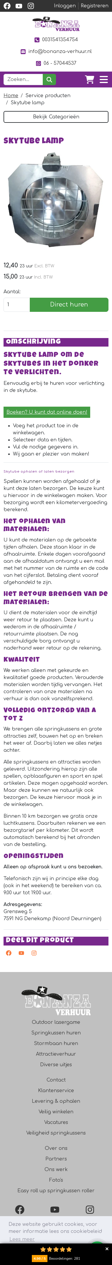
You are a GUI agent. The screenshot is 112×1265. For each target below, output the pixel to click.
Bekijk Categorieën (56, 117)
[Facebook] (21, 1209)
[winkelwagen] (89, 79)
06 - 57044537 (56, 63)
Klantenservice (56, 1090)
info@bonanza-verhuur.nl (56, 51)
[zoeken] (49, 79)
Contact (56, 1080)
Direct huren (69, 304)
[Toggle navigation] (103, 79)
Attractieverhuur (56, 1054)
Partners (56, 1159)
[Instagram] (91, 1209)
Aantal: (12, 291)
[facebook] (7, 5)
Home (11, 95)
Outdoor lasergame (56, 1022)
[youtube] (18, 5)
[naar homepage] (56, 24)
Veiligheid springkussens (56, 1133)
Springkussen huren (56, 1033)
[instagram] (30, 5)
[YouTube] (56, 1209)
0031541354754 (56, 40)
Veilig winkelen (56, 1112)
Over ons (56, 1148)
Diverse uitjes (56, 1064)
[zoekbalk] (23, 79)
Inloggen (65, 6)
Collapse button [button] (107, 1249)
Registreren (94, 6)
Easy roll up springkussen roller (56, 1190)
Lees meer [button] (22, 1239)
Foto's (56, 1180)
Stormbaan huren (56, 1043)
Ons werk (56, 1169)
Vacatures (56, 1122)
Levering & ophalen (56, 1101)
